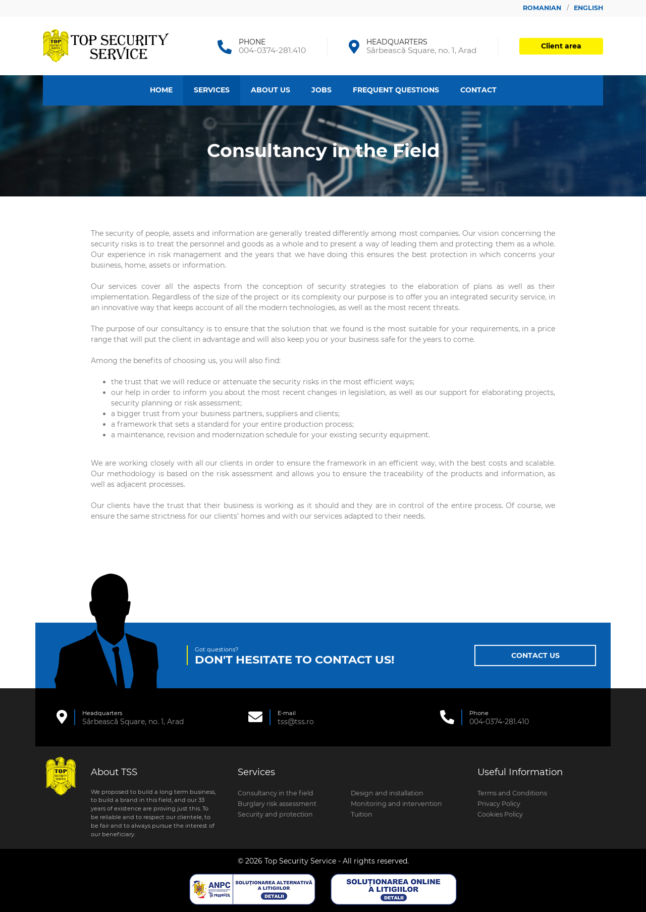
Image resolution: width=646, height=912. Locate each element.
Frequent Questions (396, 89)
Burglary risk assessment (277, 803)
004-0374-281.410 (272, 50)
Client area (561, 45)
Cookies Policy (500, 814)
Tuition (361, 814)
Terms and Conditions (512, 793)
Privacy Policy (498, 803)
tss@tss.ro (296, 721)
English (588, 8)
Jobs (321, 89)
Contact (478, 89)
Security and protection (275, 814)
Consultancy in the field (275, 793)
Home (161, 89)
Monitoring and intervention (396, 803)
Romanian (543, 8)
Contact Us (535, 655)
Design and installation (387, 793)
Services (212, 89)
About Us (270, 89)
